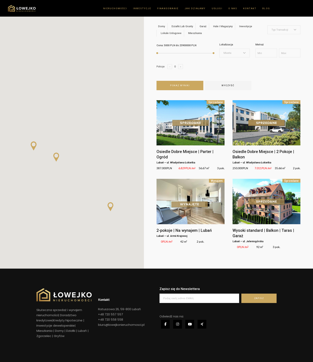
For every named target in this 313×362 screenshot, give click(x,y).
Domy (59, 331)
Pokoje (160, 66)
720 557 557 (113, 314)
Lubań (82, 331)
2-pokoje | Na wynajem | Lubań (184, 230)
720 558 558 (113, 319)
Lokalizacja (226, 44)
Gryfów (59, 336)
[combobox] (284, 29)
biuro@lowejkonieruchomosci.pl (121, 325)
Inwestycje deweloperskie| (56, 325)
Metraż (259, 44)
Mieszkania (44, 331)
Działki (70, 331)
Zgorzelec (44, 336)
